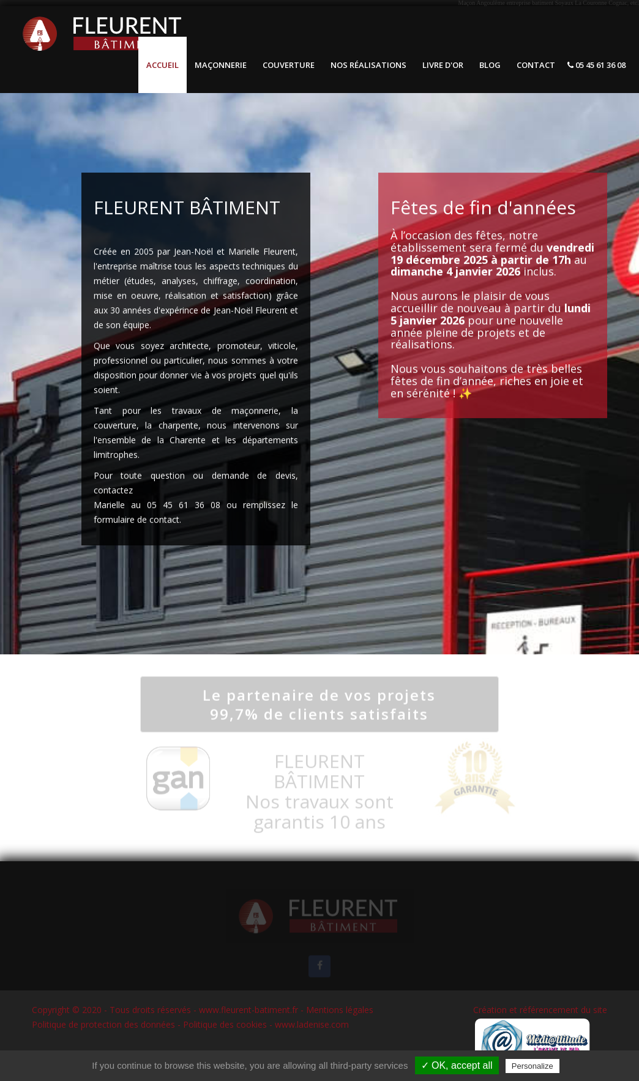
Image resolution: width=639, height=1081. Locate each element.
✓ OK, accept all (457, 1065)
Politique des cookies (225, 1024)
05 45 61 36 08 (596, 64)
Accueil (162, 64)
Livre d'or (442, 64)
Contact (536, 64)
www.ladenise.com (312, 1024)
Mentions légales (339, 1010)
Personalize (532, 1066)
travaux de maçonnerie (225, 411)
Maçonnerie (221, 64)
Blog (490, 64)
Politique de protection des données (103, 1024)
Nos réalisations (368, 64)
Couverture (289, 64)
